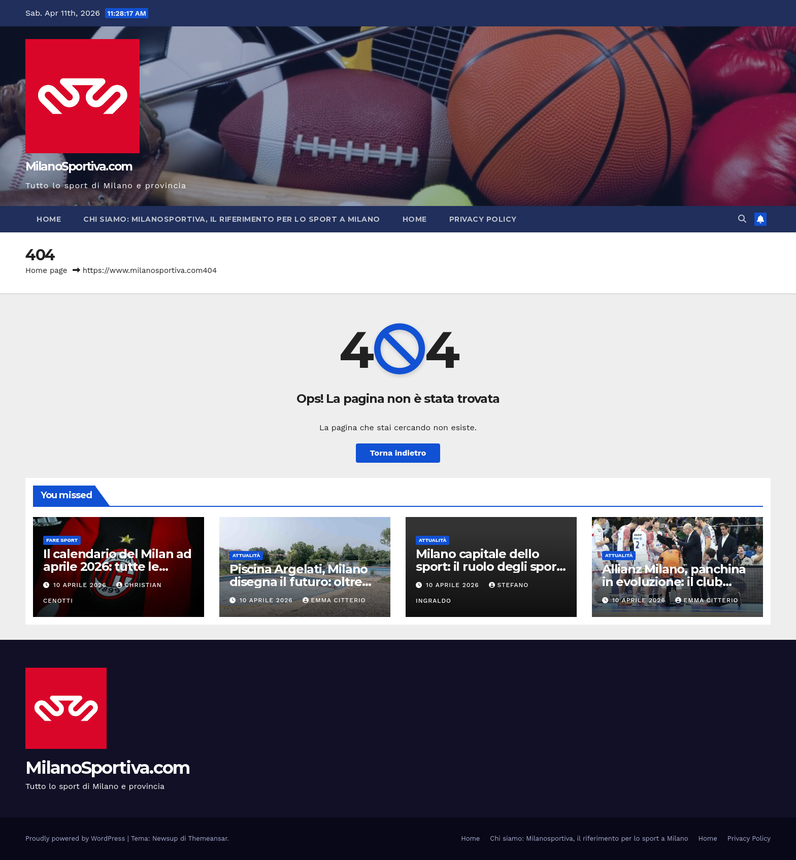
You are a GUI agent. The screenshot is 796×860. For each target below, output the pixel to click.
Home (49, 219)
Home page (46, 270)
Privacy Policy (483, 219)
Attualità (246, 555)
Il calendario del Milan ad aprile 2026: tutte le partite (117, 566)
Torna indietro (398, 453)
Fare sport (62, 540)
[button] (742, 219)
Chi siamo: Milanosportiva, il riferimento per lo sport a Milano (231, 219)
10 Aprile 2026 (81, 585)
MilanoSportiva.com (78, 166)
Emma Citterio (334, 600)
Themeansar (207, 838)
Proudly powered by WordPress (76, 838)
